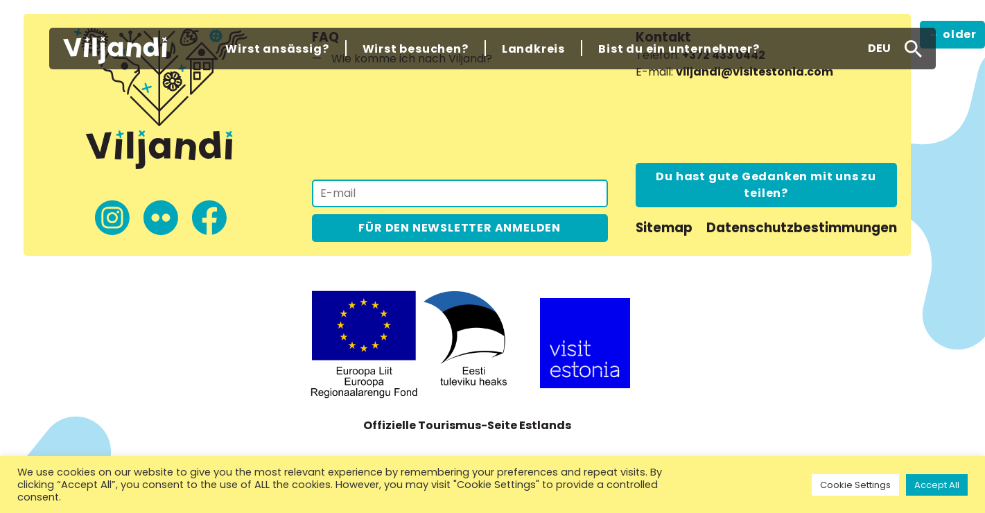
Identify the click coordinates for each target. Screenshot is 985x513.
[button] (879, 49)
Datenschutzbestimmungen (801, 227)
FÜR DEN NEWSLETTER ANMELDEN (459, 228)
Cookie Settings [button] (855, 485)
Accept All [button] (936, 485)
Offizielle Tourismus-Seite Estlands (467, 425)
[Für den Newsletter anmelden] (460, 193)
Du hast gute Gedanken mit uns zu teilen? (766, 184)
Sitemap (664, 227)
